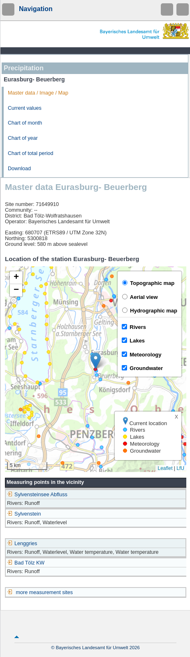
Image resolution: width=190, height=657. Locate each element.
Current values (25, 108)
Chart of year (23, 138)
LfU (180, 468)
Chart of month (25, 123)
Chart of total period (30, 153)
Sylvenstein (24, 514)
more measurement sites (44, 592)
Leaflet (165, 468)
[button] (95, 360)
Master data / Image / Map (38, 93)
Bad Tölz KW (25, 563)
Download (19, 168)
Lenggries (22, 543)
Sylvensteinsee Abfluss (37, 494)
